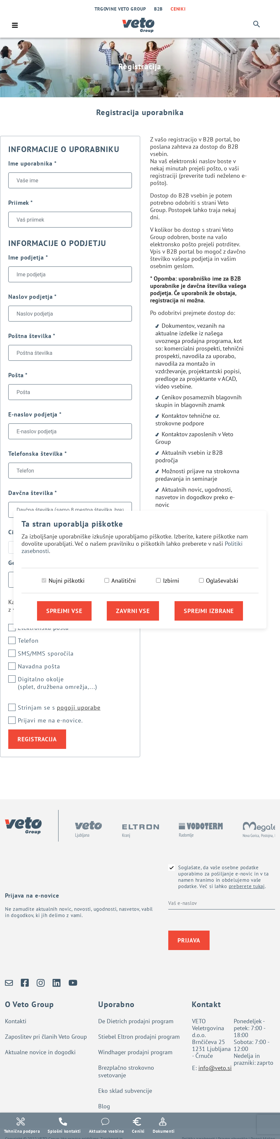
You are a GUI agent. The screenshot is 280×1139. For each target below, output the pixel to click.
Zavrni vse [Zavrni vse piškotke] (133, 611)
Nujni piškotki (67, 580)
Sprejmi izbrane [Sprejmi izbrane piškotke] (209, 611)
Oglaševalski (222, 580)
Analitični (123, 580)
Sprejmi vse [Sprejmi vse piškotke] (64, 611)
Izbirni (171, 580)
